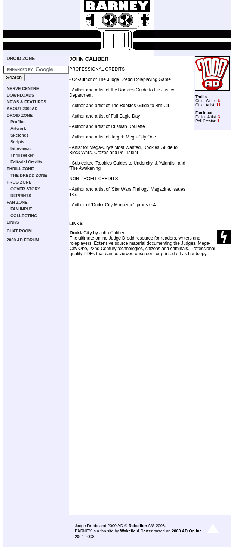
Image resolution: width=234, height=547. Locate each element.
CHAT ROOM (19, 231)
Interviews (20, 148)
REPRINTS (20, 195)
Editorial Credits (26, 162)
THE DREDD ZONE (28, 175)
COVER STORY (25, 189)
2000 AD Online (186, 531)
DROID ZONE (21, 58)
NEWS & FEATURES (26, 102)
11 (218, 105)
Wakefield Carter (136, 531)
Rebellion (138, 525)
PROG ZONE (19, 182)
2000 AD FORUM (23, 240)
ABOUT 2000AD (22, 108)
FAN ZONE (17, 202)
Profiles (17, 121)
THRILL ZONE (20, 168)
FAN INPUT (21, 209)
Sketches (19, 135)
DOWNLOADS (20, 95)
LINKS (13, 222)
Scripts (17, 142)
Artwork (18, 128)
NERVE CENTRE (23, 88)
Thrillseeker (22, 155)
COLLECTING (23, 215)
